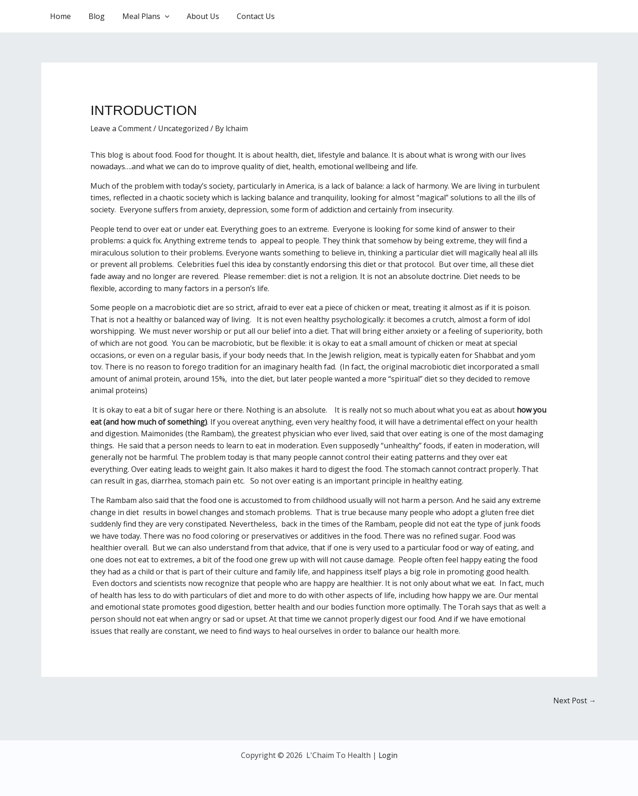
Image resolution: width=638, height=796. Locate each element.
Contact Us (243, 16)
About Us (193, 16)
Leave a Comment (121, 128)
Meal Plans (139, 16)
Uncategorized (184, 128)
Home (59, 16)
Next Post (574, 700)
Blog (92, 16)
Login (388, 755)
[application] (158, 16)
